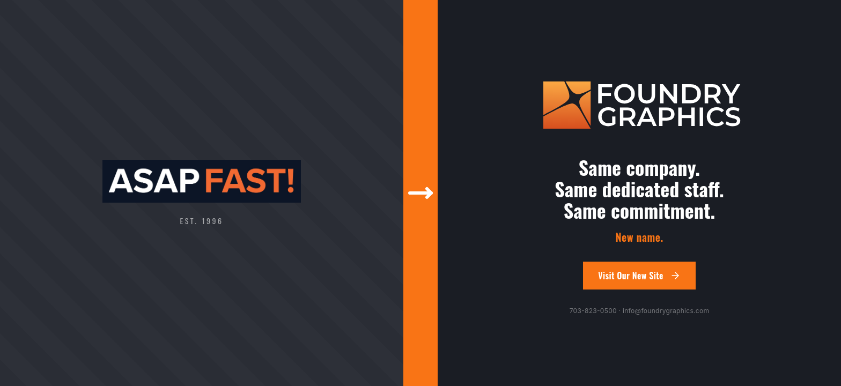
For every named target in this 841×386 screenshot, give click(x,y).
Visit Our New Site (639, 275)
